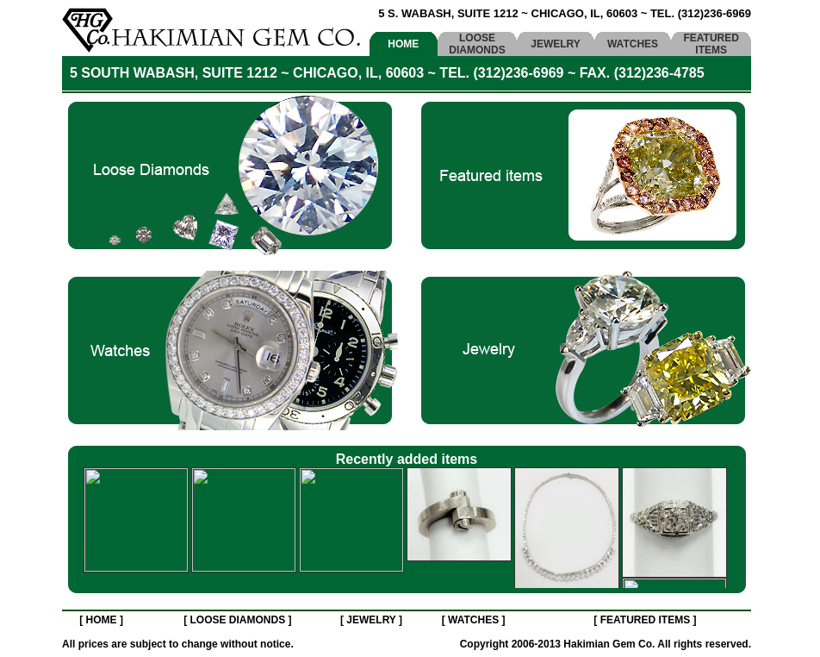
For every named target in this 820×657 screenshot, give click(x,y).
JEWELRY (556, 44)
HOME (403, 44)
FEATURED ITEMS (710, 44)
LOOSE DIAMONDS (477, 44)
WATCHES (632, 44)
